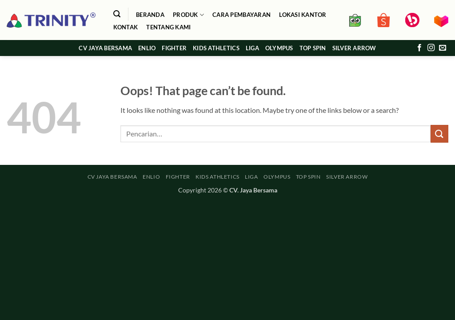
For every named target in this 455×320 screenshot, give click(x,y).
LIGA (252, 48)
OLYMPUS (279, 48)
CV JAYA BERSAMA (105, 48)
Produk (188, 15)
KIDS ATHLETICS (216, 48)
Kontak (125, 27)
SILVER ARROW (354, 48)
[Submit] (439, 133)
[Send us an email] (442, 48)
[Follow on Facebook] (419, 48)
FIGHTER (174, 48)
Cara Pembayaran (241, 14)
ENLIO (147, 48)
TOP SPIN (312, 48)
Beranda (150, 14)
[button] (116, 14)
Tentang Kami (168, 27)
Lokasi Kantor (302, 14)
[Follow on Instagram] (431, 48)
